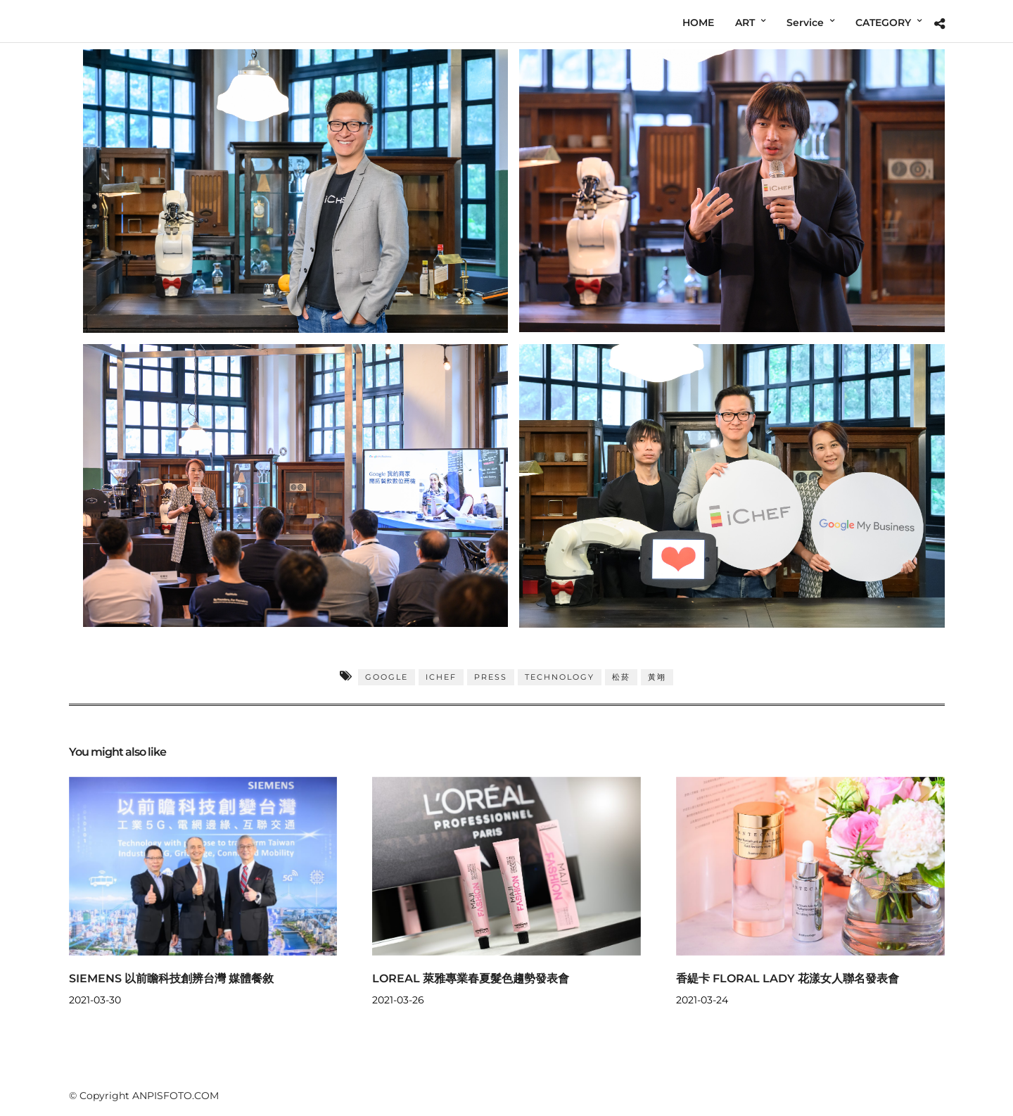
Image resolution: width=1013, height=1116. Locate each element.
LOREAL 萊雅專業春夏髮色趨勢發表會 (470, 978)
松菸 (621, 677)
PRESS (490, 677)
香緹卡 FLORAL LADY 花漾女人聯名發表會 (787, 978)
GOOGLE (386, 677)
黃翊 (657, 677)
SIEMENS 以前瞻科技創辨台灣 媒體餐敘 (171, 978)
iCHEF (441, 677)
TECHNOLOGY (559, 677)
